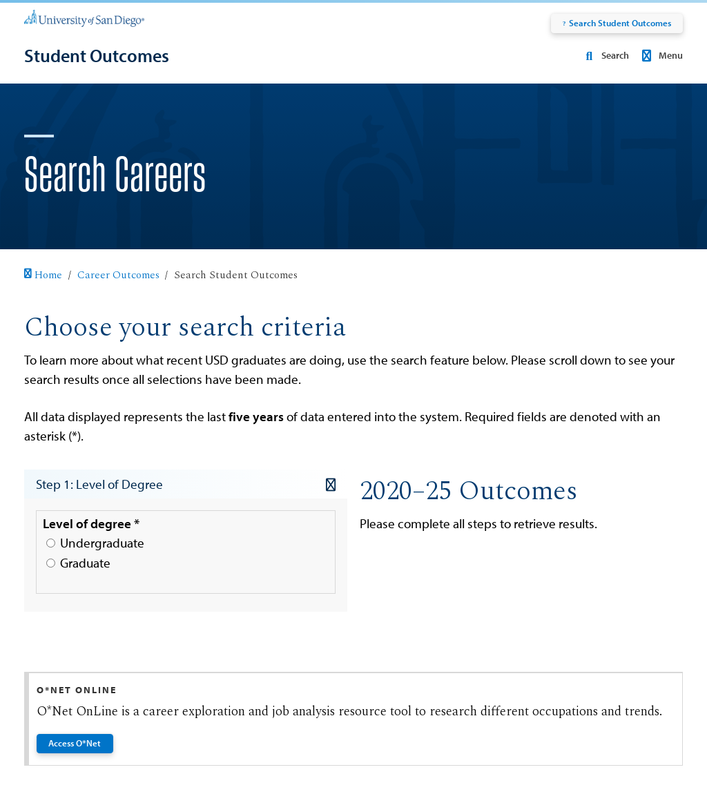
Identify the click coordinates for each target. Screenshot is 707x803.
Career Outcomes (118, 275)
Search (604, 55)
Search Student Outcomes (617, 22)
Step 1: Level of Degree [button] (186, 484)
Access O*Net (75, 742)
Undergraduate (95, 542)
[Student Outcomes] (96, 56)
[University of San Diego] (84, 17)
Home (43, 275)
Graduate (78, 562)
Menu (660, 55)
